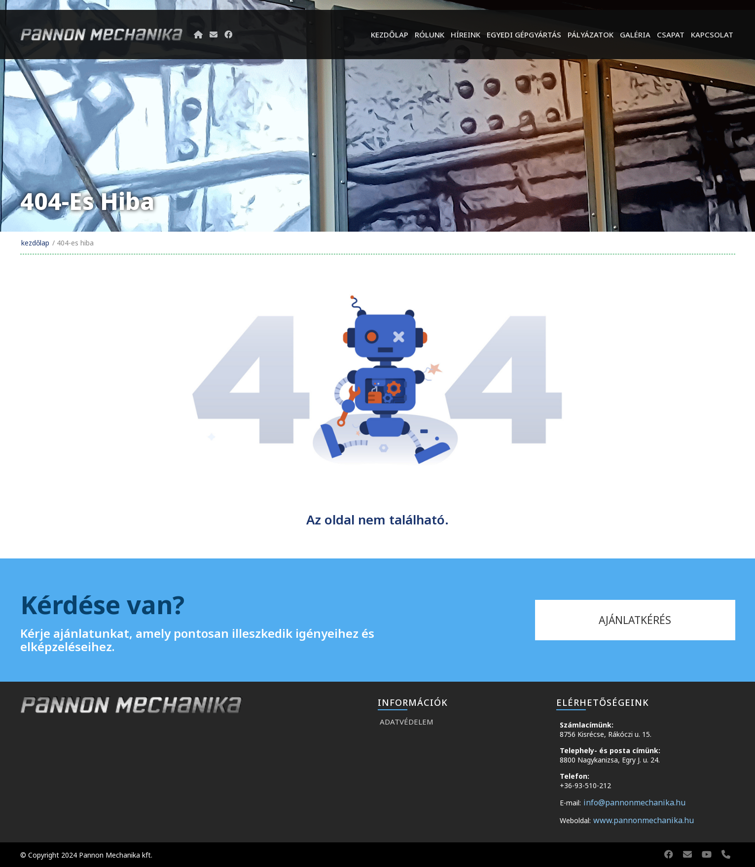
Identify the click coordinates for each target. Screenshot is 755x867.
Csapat (670, 34)
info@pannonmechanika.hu (634, 802)
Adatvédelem (406, 722)
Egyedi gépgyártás (524, 34)
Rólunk (429, 34)
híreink (465, 34)
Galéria (635, 34)
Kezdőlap (389, 34)
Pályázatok (590, 34)
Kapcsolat (712, 34)
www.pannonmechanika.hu (643, 820)
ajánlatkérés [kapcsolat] (635, 620)
